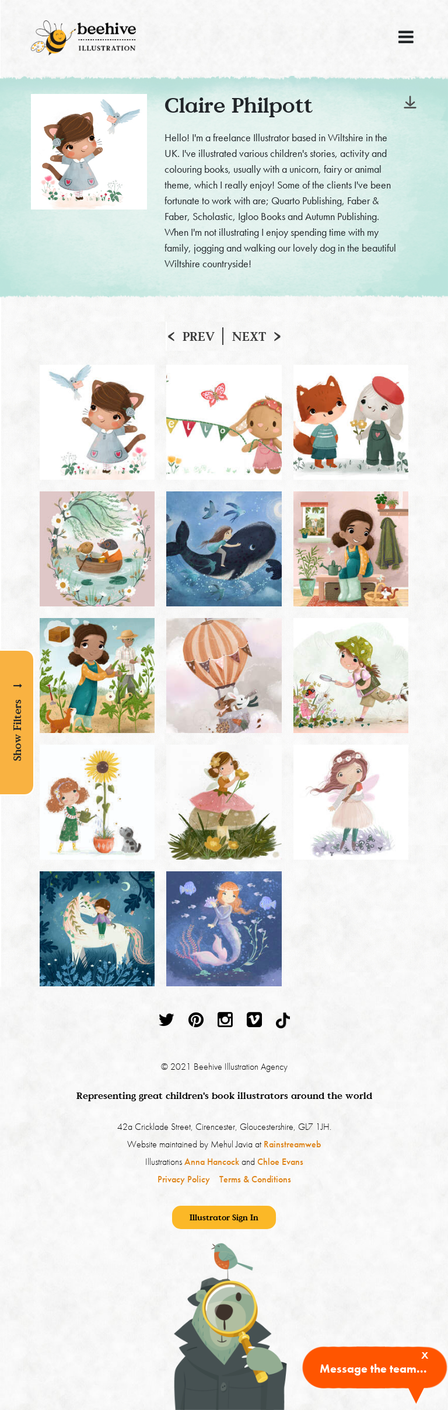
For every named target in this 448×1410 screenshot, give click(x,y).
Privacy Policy (184, 1179)
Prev (199, 336)
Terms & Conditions (255, 1179)
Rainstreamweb (292, 1144)
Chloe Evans (280, 1162)
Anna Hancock (211, 1162)
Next (249, 336)
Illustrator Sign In (224, 1217)
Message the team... (373, 1368)
